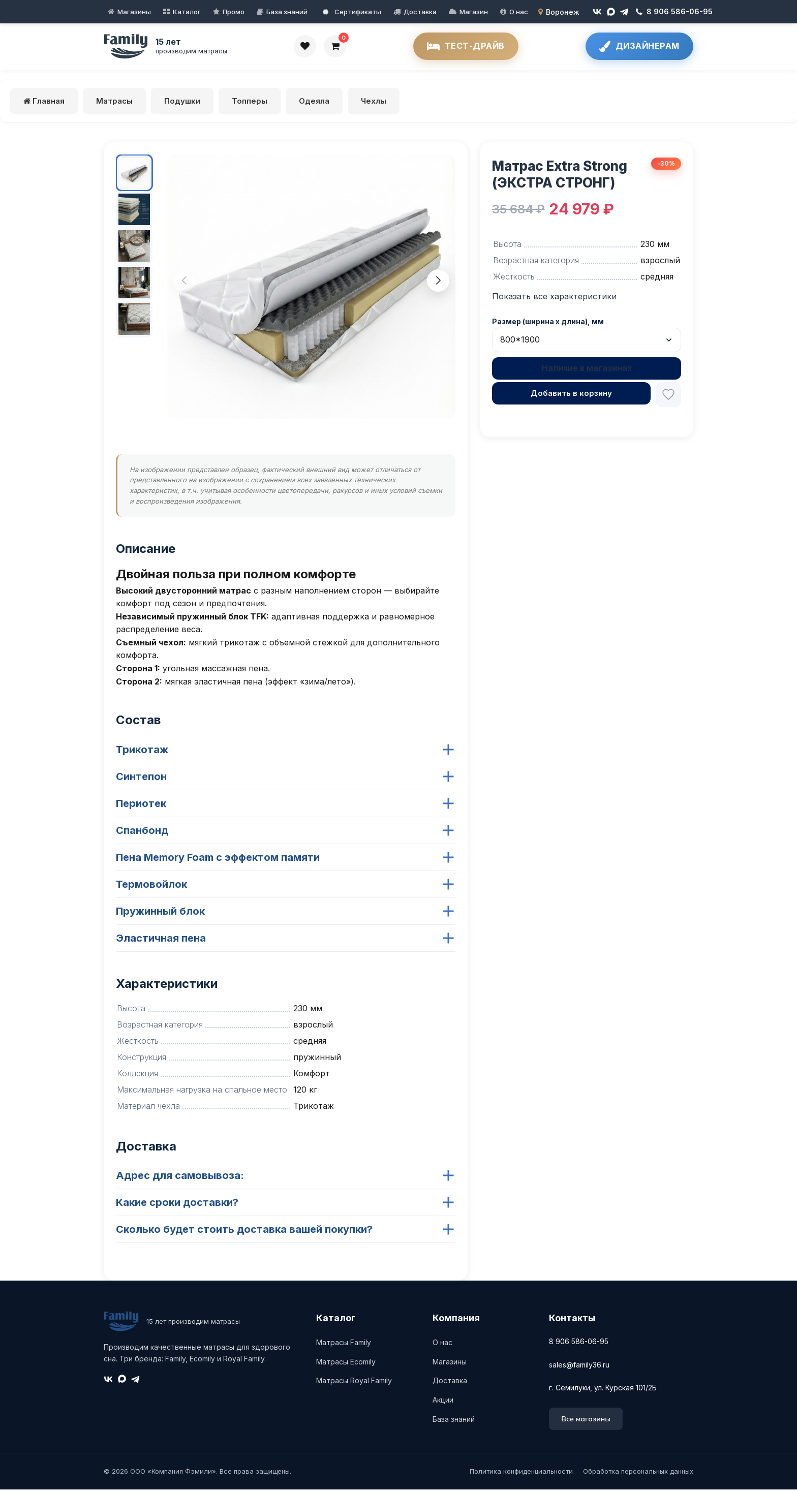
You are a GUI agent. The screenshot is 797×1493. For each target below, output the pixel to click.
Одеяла (314, 104)
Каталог (187, 12)
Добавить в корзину (571, 396)
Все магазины (585, 1422)
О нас (518, 12)
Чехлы (373, 104)
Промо (233, 12)
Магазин (473, 12)
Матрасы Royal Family (354, 1384)
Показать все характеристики (554, 300)
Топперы (249, 104)
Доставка (420, 12)
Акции (443, 1403)
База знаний (287, 12)
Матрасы (114, 104)
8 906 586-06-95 (578, 1345)
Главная (44, 104)
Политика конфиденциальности (521, 1475)
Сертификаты (352, 12)
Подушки (182, 104)
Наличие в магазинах (587, 372)
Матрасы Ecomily (346, 1365)
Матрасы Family (343, 1346)
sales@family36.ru (579, 1368)
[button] (184, 284)
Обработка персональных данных (638, 1475)
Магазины (134, 12)
